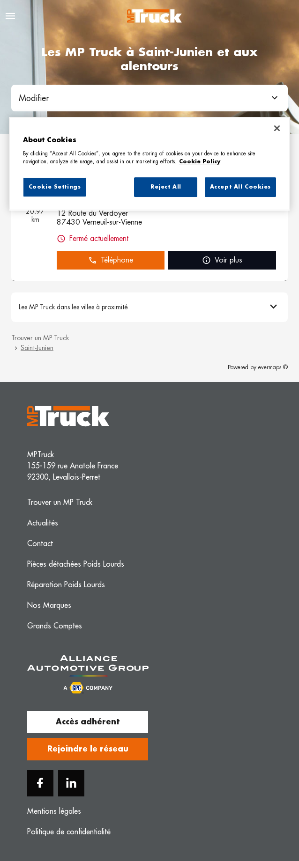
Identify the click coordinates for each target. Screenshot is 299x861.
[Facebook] (40, 783)
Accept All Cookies (240, 187)
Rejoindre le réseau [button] (87, 749)
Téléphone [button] (110, 260)
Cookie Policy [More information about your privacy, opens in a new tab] (199, 161)
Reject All (165, 187)
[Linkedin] (71, 783)
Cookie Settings (55, 187)
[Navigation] (10, 16)
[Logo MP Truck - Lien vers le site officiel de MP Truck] (154, 16)
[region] (149, 164)
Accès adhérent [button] (88, 722)
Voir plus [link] (222, 260)
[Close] (277, 128)
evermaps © (273, 367)
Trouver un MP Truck (40, 338)
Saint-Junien (37, 347)
